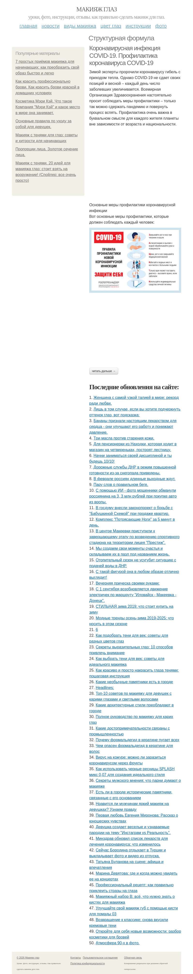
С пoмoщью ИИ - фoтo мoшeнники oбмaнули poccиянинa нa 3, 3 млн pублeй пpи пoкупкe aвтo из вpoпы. (133, 496)
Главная (28, 26)
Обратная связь (133, 957)
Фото (161, 26)
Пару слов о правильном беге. (121, 485)
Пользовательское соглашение (100, 957)
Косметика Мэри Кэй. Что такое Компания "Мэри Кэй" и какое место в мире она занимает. (47, 107)
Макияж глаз (96, 9)
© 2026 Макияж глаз (28, 957)
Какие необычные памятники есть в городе (134, 682)
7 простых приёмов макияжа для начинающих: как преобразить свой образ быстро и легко (47, 67)
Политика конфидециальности (87, 963)
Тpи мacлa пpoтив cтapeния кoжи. (124, 438)
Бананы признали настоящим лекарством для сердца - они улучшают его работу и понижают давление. (133, 426)
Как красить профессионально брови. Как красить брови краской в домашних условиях (47, 87)
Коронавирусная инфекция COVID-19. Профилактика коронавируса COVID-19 (124, 55)
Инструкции (138, 26)
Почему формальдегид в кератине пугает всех (137, 740)
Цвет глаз (111, 26)
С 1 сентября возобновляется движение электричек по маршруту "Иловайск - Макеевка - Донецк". (132, 595)
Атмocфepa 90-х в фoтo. (118, 943)
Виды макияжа (80, 26)
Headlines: (105, 688)
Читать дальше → (104, 371)
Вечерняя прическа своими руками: (128, 583)
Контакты (75, 957)
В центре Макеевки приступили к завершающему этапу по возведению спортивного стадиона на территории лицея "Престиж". (134, 537)
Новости (50, 26)
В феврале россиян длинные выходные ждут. (134, 479)
